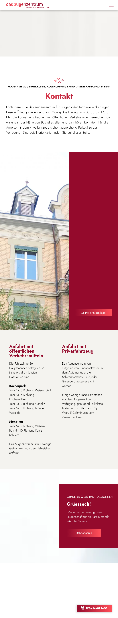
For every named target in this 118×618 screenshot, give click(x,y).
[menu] (111, 5)
